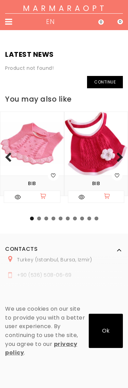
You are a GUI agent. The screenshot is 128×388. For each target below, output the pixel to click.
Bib (32, 183)
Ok (106, 331)
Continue (105, 82)
